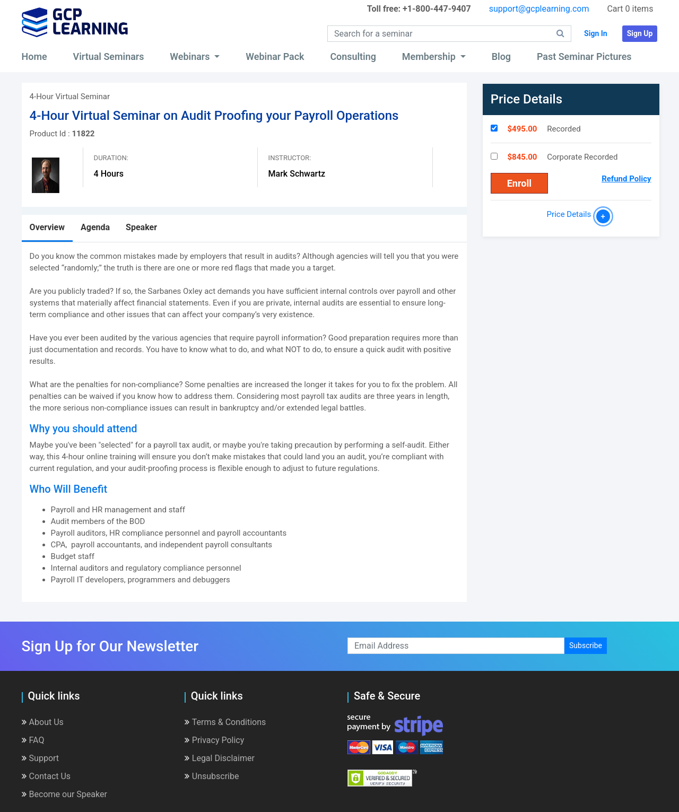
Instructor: (289, 158)
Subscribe (585, 645)
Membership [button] (430, 56)
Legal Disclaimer (220, 758)
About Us (43, 722)
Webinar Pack (275, 56)
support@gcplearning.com (539, 9)
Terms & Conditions (225, 722)
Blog (501, 56)
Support (40, 758)
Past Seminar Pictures (584, 56)
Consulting (353, 56)
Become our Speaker (64, 794)
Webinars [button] (191, 56)
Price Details (571, 214)
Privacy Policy (215, 740)
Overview (47, 227)
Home (34, 56)
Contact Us (46, 776)
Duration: (111, 158)
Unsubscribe (212, 776)
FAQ (33, 740)
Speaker (141, 227)
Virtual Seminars (108, 56)
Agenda (95, 227)
